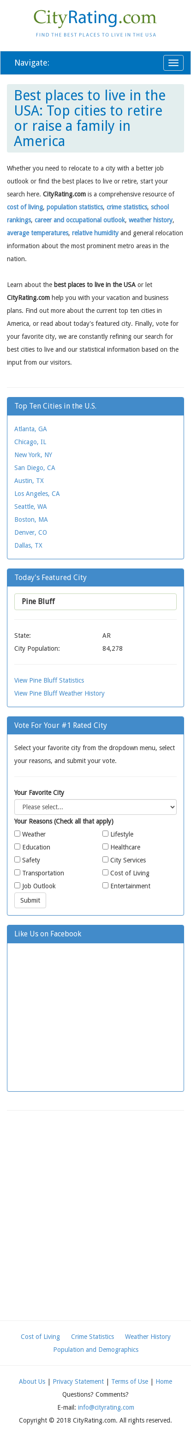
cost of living (25, 207)
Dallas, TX (28, 545)
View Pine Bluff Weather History (59, 693)
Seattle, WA (30, 506)
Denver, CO (30, 532)
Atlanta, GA (30, 429)
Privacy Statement (78, 1381)
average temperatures (37, 233)
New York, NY (33, 454)
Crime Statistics (92, 1336)
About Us (32, 1381)
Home (163, 1381)
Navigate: (31, 62)
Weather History (148, 1336)
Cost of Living (40, 1336)
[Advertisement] (95, 1215)
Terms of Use (129, 1381)
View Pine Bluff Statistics (49, 680)
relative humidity (95, 233)
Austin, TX (29, 480)
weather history (151, 220)
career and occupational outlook (80, 220)
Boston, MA (31, 519)
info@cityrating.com (106, 1407)
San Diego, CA (34, 467)
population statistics (75, 207)
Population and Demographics (95, 1349)
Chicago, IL (30, 442)
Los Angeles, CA (37, 493)
